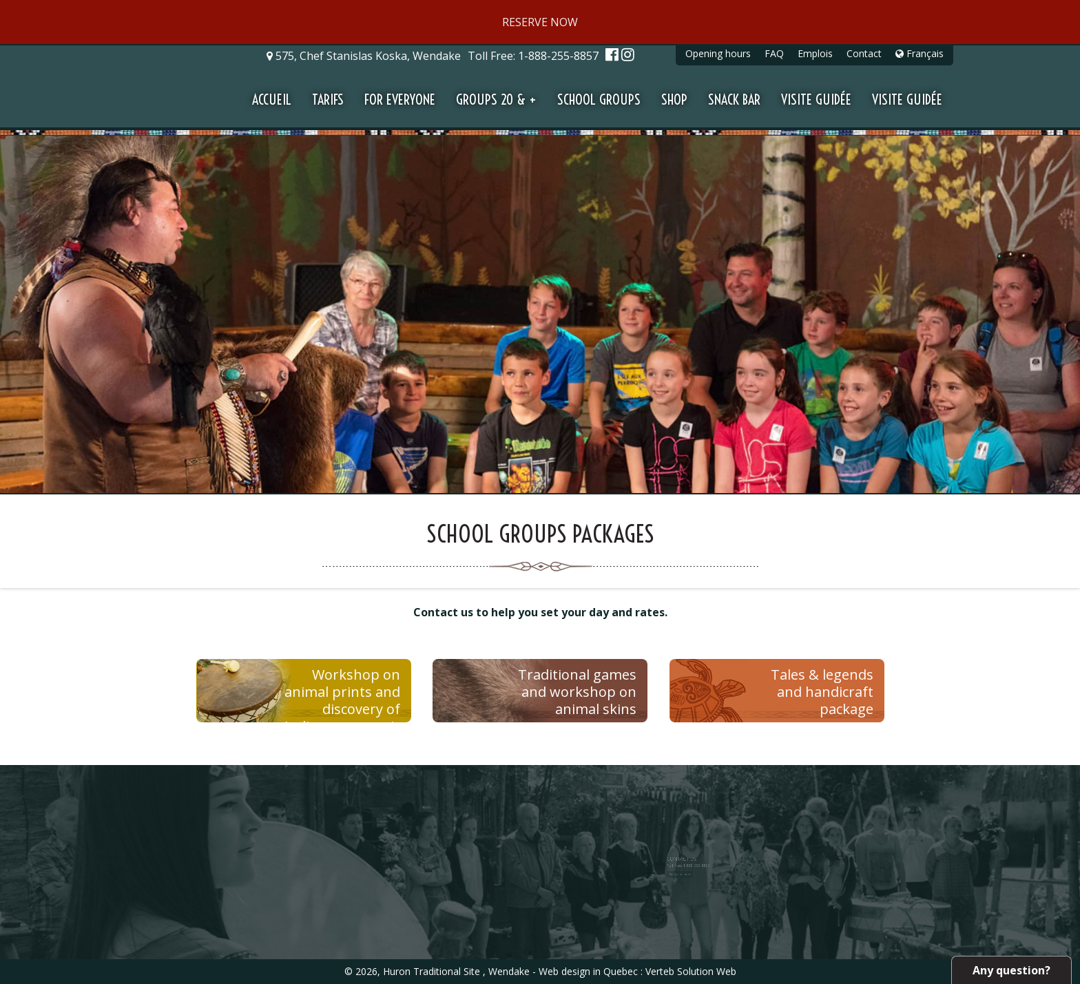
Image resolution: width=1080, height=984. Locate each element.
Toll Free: (534, 55)
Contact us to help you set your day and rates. (540, 612)
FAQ (774, 53)
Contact (864, 53)
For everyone (399, 99)
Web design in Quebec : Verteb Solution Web (637, 971)
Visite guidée (816, 99)
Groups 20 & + (496, 99)
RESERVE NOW (540, 22)
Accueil (271, 99)
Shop (674, 99)
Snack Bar (734, 99)
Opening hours (718, 53)
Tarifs (328, 99)
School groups (599, 99)
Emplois (815, 53)
